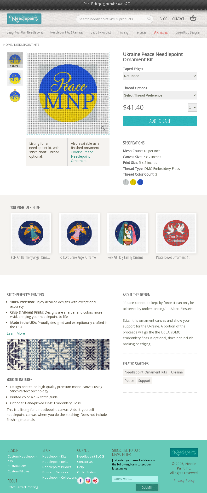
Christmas (162, 32)
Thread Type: (133, 168)
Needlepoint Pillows (56, 467)
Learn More (16, 333)
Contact (178, 19)
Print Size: (130, 162)
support (144, 380)
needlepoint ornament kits (146, 372)
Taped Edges (133, 69)
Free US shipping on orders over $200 (106, 3)
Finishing (123, 32)
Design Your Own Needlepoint (25, 32)
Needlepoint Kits (26, 45)
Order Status (86, 472)
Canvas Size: (132, 157)
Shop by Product (101, 32)
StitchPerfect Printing (23, 487)
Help (80, 467)
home (7, 45)
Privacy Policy (184, 480)
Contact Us (85, 461)
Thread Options (135, 88)
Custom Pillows (18, 471)
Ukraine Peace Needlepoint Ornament (82, 156)
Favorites (141, 32)
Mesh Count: (133, 151)
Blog (163, 19)
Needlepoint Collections (59, 477)
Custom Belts (17, 466)
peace (129, 380)
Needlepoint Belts (55, 461)
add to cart (160, 120)
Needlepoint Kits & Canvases (66, 32)
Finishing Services (55, 472)
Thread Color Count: (138, 174)
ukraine (177, 372)
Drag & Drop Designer (188, 32)
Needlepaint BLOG (90, 456)
